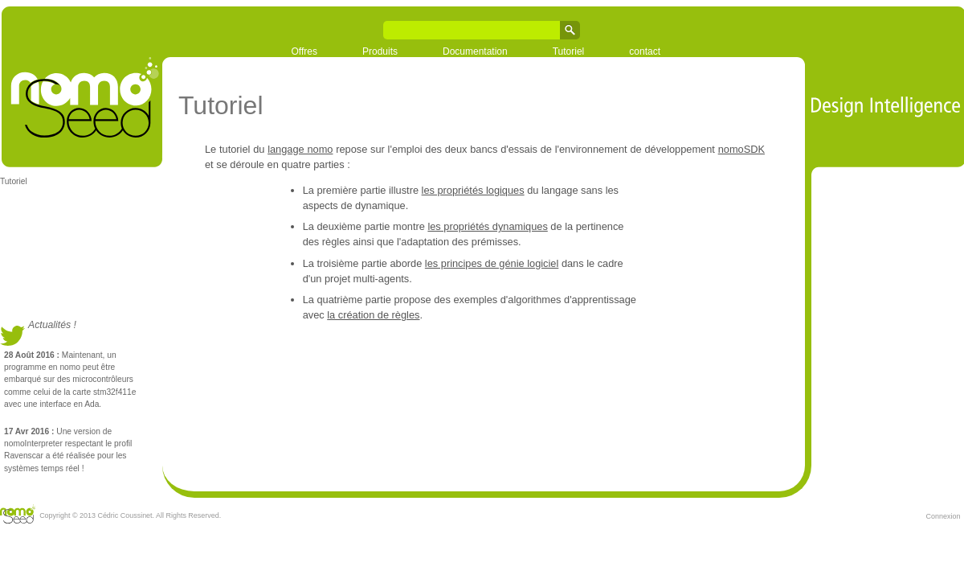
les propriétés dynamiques (487, 226)
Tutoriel (569, 51)
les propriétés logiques (473, 190)
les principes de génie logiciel (491, 263)
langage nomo (300, 149)
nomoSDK (741, 149)
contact (644, 51)
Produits (380, 51)
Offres (304, 51)
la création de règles (373, 315)
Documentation (475, 51)
